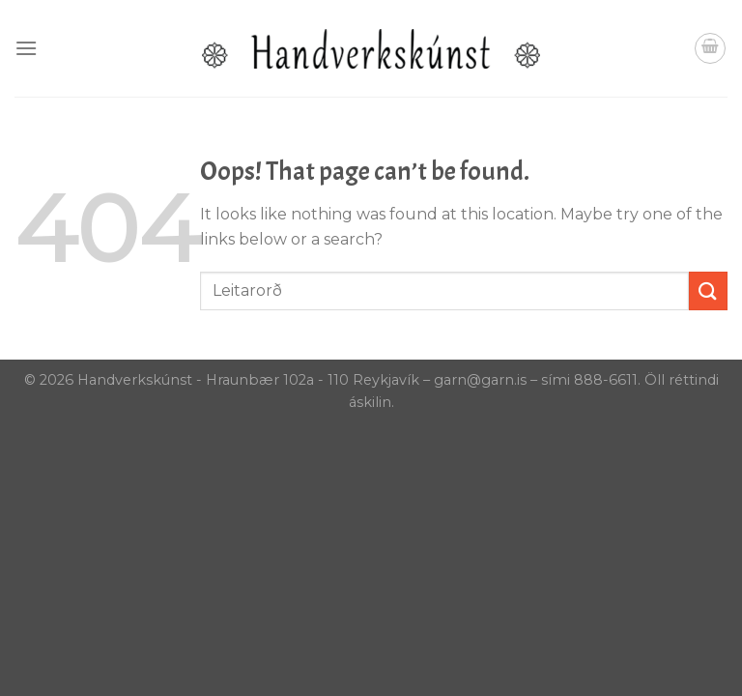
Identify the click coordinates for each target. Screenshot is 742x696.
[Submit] (708, 290)
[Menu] (26, 48)
